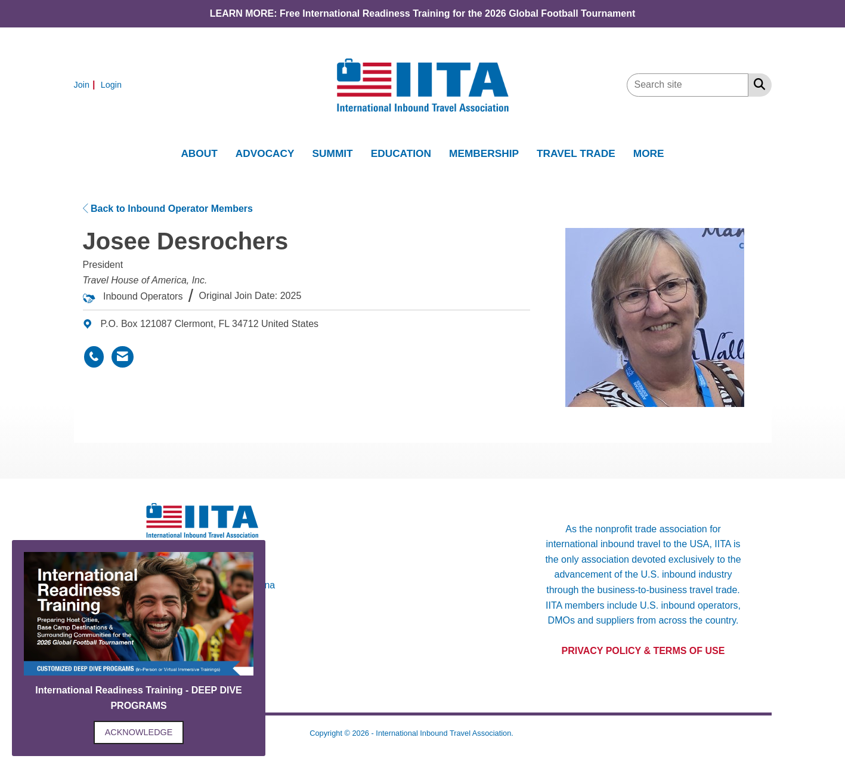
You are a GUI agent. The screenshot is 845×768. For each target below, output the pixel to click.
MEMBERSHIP (484, 153)
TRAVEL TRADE (576, 153)
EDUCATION (401, 153)
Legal (525, 733)
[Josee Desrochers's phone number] (94, 357)
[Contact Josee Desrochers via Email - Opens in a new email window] (122, 357)
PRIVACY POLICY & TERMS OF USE (643, 651)
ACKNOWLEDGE (139, 732)
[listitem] (86, 84)
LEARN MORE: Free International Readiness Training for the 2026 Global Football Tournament (423, 13)
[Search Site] (757, 84)
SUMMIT (332, 153)
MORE (648, 153)
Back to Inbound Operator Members (168, 208)
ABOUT (199, 153)
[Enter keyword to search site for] (687, 85)
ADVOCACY (265, 153)
